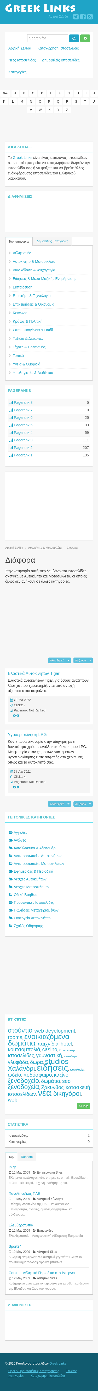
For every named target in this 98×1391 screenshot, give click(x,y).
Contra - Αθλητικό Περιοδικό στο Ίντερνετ (42, 1273)
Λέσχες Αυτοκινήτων (30, 879)
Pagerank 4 (21, 432)
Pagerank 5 (21, 425)
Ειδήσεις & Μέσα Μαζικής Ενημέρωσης (44, 279)
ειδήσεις (52, 1067)
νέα (44, 1093)
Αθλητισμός (22, 253)
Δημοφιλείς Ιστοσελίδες (61, 60)
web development (54, 1031)
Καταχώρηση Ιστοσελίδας (58, 48)
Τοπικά (18, 356)
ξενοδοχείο (23, 1080)
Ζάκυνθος (52, 1087)
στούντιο (20, 1030)
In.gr (12, 1167)
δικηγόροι (67, 1093)
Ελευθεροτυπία (21, 1225)
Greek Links (22, 158)
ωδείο (14, 1075)
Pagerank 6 (21, 417)
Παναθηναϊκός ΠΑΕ (24, 1193)
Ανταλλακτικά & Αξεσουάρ (34, 848)
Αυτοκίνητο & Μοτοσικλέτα (34, 261)
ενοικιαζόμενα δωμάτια (39, 1039)
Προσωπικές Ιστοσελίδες (34, 902)
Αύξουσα (80, 660)
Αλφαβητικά (57, 660)
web (12, 1100)
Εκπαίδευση (22, 287)
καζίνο (61, 1075)
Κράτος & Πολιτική (28, 321)
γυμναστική (49, 1055)
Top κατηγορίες (19, 241)
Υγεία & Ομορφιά (26, 364)
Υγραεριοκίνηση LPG (27, 734)
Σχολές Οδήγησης (28, 926)
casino (49, 1049)
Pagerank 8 (21, 402)
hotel (66, 1044)
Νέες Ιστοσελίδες (22, 60)
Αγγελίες (20, 832)
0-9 (5, 93)
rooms (15, 1037)
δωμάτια (50, 1081)
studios (56, 1061)
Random (27, 1157)
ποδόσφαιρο (37, 1075)
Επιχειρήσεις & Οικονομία (33, 304)
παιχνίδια (48, 1044)
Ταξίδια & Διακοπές (28, 338)
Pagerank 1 (21, 455)
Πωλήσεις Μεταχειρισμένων (36, 910)
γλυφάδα (18, 1062)
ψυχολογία (77, 1069)
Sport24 (15, 1246)
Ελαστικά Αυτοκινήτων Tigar (34, 673)
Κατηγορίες (17, 72)
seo (66, 1081)
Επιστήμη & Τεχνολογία (32, 296)
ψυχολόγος (71, 1056)
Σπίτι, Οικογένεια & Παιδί (33, 330)
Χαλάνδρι (21, 1068)
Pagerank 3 (21, 440)
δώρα (36, 1062)
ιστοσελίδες (21, 1055)
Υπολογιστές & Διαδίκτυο (33, 373)
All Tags (83, 1105)
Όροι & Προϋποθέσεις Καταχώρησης (33, 1371)
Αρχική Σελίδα (58, 16)
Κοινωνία (20, 313)
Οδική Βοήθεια (26, 895)
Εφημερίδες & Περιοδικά (33, 871)
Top (11, 1157)
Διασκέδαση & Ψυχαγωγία (34, 270)
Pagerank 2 (21, 448)
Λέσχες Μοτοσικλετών (31, 887)
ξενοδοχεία (23, 1086)
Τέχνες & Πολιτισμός (29, 347)
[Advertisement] (49, 127)
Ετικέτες (71, 1371)
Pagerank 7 (21, 410)
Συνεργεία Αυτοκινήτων (32, 918)
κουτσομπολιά (24, 1049)
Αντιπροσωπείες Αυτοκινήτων (37, 856)
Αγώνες (20, 840)
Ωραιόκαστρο (68, 1050)
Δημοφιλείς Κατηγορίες (52, 241)
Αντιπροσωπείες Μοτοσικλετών (39, 864)
